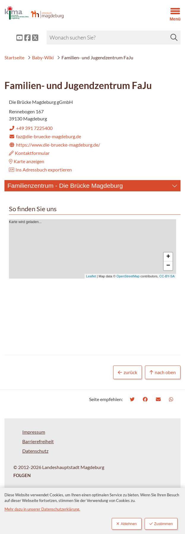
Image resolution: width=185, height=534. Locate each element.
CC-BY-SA (167, 276)
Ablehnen (126, 523)
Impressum (33, 432)
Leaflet (91, 276)
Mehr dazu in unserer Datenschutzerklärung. (42, 509)
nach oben (163, 372)
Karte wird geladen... (92, 249)
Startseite (14, 57)
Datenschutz (35, 451)
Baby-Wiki (41, 57)
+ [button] (168, 256)
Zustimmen (161, 523)
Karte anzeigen (26, 161)
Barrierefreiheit (38, 441)
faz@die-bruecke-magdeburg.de (45, 136)
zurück (127, 372)
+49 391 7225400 (31, 128)
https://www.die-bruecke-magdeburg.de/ (54, 144)
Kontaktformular (29, 153)
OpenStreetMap (128, 276)
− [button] (168, 265)
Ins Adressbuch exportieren (40, 169)
